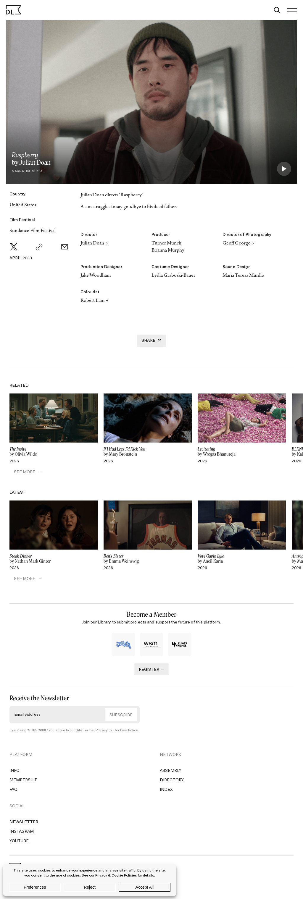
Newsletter (23, 823)
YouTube (19, 842)
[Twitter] (13, 246)
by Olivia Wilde (53, 451)
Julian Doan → (94, 243)
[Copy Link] (39, 246)
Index (166, 791)
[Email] (64, 246)
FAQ (13, 791)
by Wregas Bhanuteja (242, 451)
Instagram (21, 833)
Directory (172, 781)
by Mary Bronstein (148, 451)
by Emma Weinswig (148, 559)
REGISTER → (152, 670)
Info (14, 772)
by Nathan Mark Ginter (53, 559)
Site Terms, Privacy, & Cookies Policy (104, 731)
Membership (23, 781)
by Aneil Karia (242, 559)
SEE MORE (20, 472)
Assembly (170, 772)
